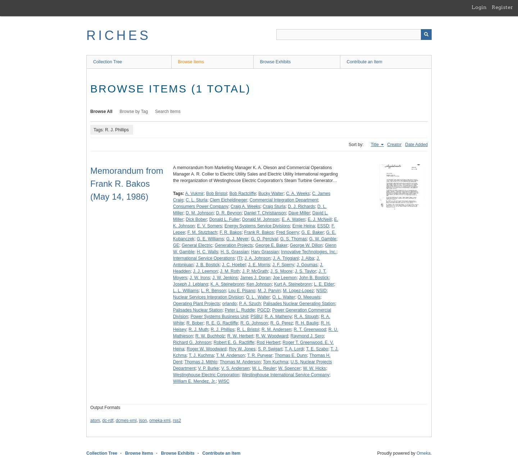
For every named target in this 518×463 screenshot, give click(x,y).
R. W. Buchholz (210, 336)
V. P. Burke (208, 368)
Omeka (424, 453)
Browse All (101, 111)
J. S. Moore (281, 271)
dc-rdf (107, 420)
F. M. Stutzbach (202, 232)
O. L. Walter (283, 297)
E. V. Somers (209, 225)
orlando (229, 303)
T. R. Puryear (259, 355)
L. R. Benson (213, 290)
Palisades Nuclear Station (197, 310)
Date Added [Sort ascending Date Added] (416, 144)
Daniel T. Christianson (265, 212)
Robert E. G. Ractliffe (234, 342)
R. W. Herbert (240, 336)
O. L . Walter (258, 297)
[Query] (354, 34)
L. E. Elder (324, 284)
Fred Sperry (287, 232)
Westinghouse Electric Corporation (206, 374)
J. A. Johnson (258, 258)
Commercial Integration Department (284, 200)
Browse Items (191, 61)
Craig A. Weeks (245, 206)
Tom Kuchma (275, 361)
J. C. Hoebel (234, 264)
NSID (321, 290)
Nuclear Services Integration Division (208, 297)
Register (502, 7)
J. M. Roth (230, 271)
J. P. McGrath (255, 271)
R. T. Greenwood (310, 329)
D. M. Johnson (199, 212)
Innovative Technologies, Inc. (308, 251)
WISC (223, 381)
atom (95, 420)
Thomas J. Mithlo (201, 361)
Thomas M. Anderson (240, 361)
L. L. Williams (186, 290)
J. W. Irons (200, 277)
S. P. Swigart (270, 348)
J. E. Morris (259, 264)
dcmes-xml (126, 420)
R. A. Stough (306, 316)
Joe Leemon (284, 277)
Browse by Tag (134, 111)
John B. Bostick (314, 277)
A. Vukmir (194, 193)
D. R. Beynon (228, 212)
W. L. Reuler (264, 368)
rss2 (177, 420)
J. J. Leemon (205, 271)
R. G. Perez (282, 323)
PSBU (256, 316)
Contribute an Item (364, 61)
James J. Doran (255, 277)
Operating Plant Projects (196, 303)
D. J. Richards (301, 206)
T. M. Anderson (230, 355)
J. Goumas (307, 264)
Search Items (168, 111)
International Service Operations (204, 258)
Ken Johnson (259, 284)
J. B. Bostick (207, 264)
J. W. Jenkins (225, 277)
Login (479, 7)
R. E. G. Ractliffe (222, 323)
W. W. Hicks (314, 368)
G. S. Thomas (293, 238)
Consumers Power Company (200, 206)
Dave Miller (299, 212)
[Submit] (426, 34)
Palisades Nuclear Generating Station (299, 303)
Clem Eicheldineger (228, 200)
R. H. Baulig (306, 323)
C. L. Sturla (196, 200)
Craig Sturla (274, 206)
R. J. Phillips (223, 329)
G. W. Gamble (322, 238)
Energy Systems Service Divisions (257, 225)
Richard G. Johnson (192, 342)
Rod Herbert (268, 342)
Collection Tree (107, 61)
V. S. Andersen (235, 368)
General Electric (197, 245)
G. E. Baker (312, 232)
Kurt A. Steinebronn (293, 284)
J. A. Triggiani (286, 258)
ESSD (323, 225)
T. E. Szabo (317, 348)
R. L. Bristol (248, 329)
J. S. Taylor (305, 271)
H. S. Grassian (235, 251)
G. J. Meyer (237, 238)
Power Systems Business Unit (219, 316)
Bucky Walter (270, 193)
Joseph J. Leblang (190, 284)
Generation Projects (234, 245)
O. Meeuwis (308, 297)
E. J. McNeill (320, 219)
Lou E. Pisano (241, 290)
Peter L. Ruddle (240, 310)
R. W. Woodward (272, 336)
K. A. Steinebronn (227, 284)
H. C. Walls (207, 251)
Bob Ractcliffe (243, 193)
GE (176, 245)
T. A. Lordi (294, 348)
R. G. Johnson (254, 323)
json (143, 420)
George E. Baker (271, 245)
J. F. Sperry (283, 264)
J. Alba (307, 258)
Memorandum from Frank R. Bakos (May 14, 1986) (126, 183)
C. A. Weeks (298, 193)
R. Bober (194, 323)
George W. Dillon (306, 245)
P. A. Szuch (250, 303)
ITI (239, 258)
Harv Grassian (265, 251)
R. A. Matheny (278, 316)
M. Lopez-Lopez (298, 290)
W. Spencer (289, 368)
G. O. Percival (264, 238)
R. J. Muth (198, 329)
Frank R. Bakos (259, 232)
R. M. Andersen (276, 329)
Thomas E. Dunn (291, 355)
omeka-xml (160, 420)
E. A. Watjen (293, 219)
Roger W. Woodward (207, 348)
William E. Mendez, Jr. (194, 381)
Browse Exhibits (275, 61)
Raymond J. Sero (307, 336)
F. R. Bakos (230, 232)
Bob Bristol (216, 193)
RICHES (118, 35)
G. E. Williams (210, 238)
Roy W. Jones (242, 348)
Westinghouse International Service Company (285, 374)
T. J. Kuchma (201, 355)
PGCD (263, 310)
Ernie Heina (303, 225)
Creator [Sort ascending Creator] (394, 144)
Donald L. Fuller (224, 219)
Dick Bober (196, 219)
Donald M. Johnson (260, 219)
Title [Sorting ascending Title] (375, 144)
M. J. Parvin (269, 290)
